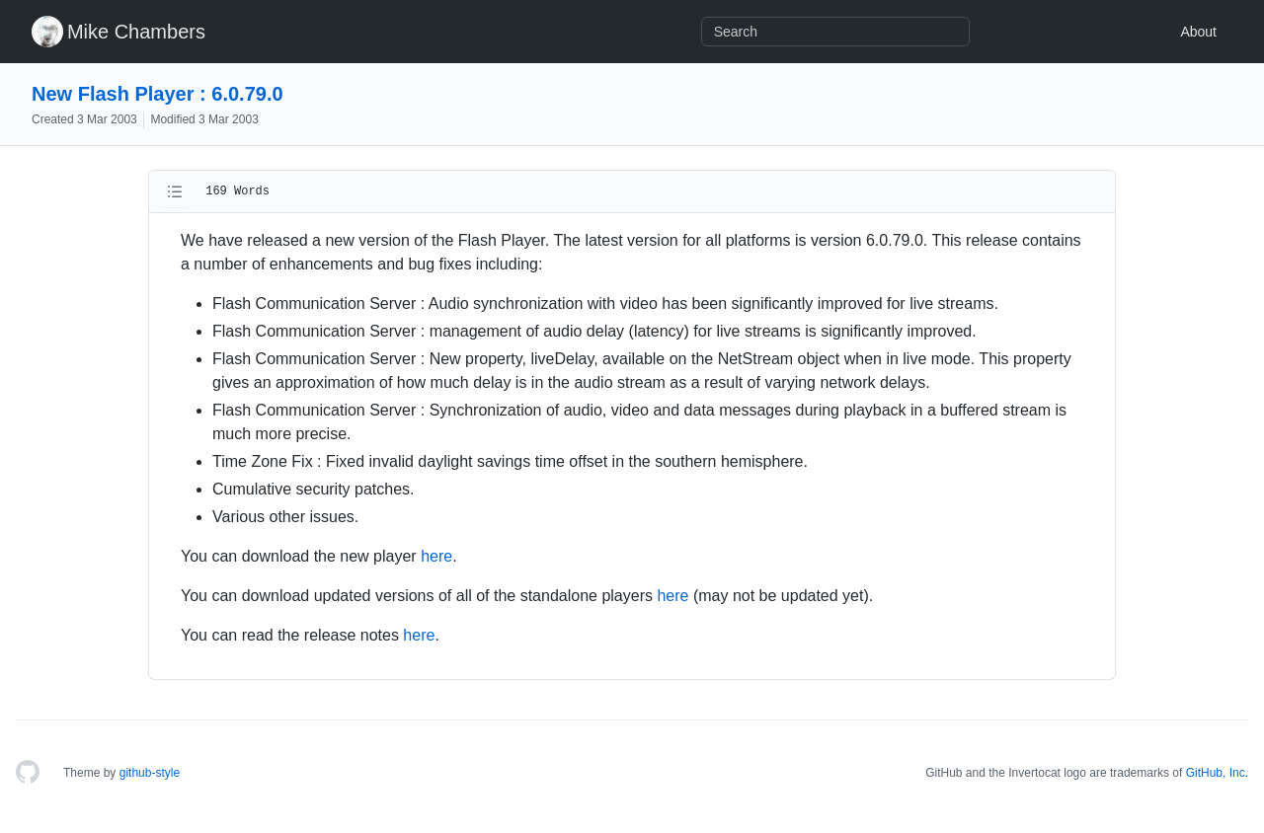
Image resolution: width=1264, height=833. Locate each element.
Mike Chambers (136, 31)
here (436, 556)
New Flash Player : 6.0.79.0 (157, 94)
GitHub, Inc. (1217, 773)
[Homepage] (28, 773)
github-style (149, 773)
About (1198, 31)
